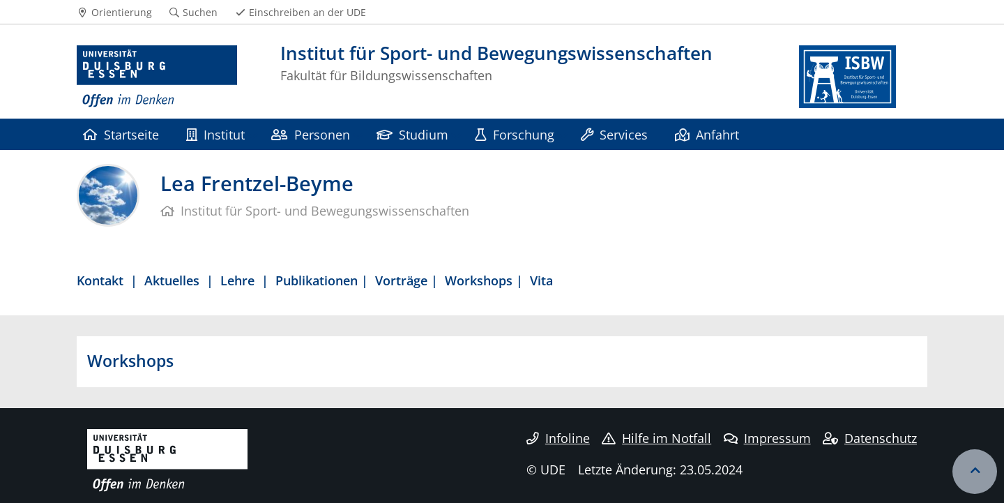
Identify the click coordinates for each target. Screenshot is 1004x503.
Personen (310, 134)
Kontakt (100, 280)
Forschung (514, 134)
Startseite (121, 134)
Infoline (558, 438)
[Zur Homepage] (157, 76)
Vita (541, 280)
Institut (215, 134)
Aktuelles (171, 280)
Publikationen (316, 280)
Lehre (237, 280)
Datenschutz (870, 438)
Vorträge (401, 280)
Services (614, 134)
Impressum (767, 438)
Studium (412, 134)
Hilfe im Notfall (656, 438)
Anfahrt (707, 134)
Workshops (478, 280)
